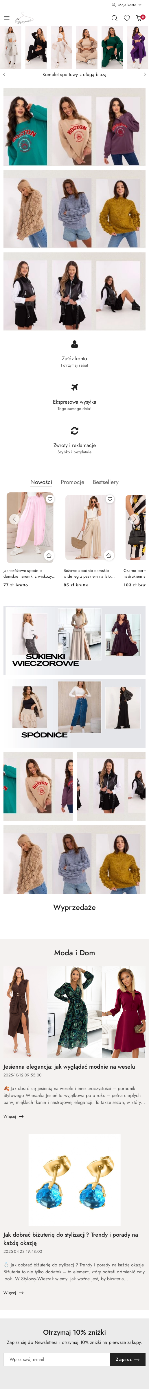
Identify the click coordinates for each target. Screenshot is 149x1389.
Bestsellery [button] (106, 482)
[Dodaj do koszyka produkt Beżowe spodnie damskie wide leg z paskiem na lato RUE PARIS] (109, 555)
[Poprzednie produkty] (14, 519)
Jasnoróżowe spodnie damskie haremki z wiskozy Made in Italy (27, 573)
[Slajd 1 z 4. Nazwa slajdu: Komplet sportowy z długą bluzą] (74, 47)
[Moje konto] (126, 5)
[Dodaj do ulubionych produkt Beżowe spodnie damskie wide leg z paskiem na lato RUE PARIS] (110, 499)
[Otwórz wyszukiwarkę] (114, 17)
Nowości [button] (41, 482)
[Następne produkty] (134, 519)
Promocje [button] (72, 482)
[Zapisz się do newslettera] (56, 1359)
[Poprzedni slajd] (4, 74)
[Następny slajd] (145, 74)
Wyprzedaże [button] (74, 907)
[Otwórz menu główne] (6, 17)
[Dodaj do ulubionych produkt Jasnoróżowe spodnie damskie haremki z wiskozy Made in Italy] (50, 499)
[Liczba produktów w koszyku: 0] (139, 17)
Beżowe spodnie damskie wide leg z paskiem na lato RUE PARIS (87, 573)
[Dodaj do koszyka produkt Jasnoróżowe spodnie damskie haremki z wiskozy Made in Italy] (49, 555)
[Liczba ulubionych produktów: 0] (127, 17)
